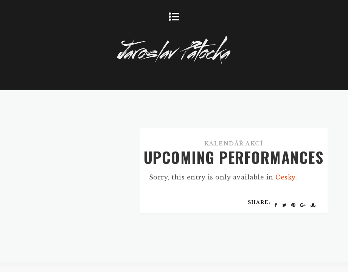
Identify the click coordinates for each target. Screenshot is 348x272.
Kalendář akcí (233, 143)
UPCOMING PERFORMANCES (234, 157)
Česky (285, 177)
